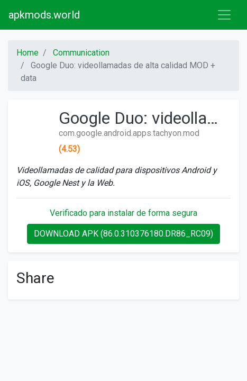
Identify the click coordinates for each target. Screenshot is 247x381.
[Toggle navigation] (224, 15)
